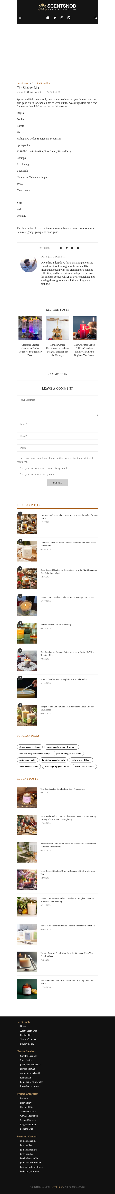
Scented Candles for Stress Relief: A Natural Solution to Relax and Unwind (68, 544)
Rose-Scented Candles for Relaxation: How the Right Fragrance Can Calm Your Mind (69, 571)
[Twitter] (55, 18)
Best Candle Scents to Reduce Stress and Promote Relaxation (68, 925)
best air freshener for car (31, 1167)
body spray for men (29, 1171)
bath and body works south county (35, 753)
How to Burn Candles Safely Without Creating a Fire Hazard (67, 597)
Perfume (24, 1098)
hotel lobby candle (29, 1158)
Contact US (25, 1035)
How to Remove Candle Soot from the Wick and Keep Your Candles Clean (67, 954)
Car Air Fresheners (29, 1115)
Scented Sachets (28, 1120)
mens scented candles (29, 766)
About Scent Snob (28, 1031)
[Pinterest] (69, 18)
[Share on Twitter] (66, 248)
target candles (26, 1154)
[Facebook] (48, 18)
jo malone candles (28, 1149)
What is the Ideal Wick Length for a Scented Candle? (64, 679)
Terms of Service (28, 1039)
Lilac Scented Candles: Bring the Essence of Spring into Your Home (68, 872)
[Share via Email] (77, 248)
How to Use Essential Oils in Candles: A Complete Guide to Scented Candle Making (67, 900)
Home (23, 1026)
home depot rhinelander (31, 1082)
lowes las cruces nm (29, 1086)
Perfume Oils (26, 1129)
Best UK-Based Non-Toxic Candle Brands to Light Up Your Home (67, 982)
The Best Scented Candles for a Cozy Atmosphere (63, 789)
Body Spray (26, 1103)
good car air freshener (30, 1162)
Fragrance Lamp (28, 1124)
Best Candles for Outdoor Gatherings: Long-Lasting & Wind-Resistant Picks (68, 653)
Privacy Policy (27, 1044)
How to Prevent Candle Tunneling (56, 624)
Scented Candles (41, 83)
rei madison (25, 1077)
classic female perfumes (30, 747)
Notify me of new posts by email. (38, 474)
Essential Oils (26, 1107)
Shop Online (26, 1060)
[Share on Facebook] (60, 248)
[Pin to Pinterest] (72, 248)
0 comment (42, 248)
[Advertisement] (57, 56)
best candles (26, 1145)
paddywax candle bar (30, 1064)
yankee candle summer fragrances (61, 747)
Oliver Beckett (34, 92)
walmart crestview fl (30, 1073)
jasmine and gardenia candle (68, 753)
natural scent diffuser (81, 760)
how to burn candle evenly (53, 760)
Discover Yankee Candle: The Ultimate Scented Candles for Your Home (69, 517)
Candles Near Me (28, 1056)
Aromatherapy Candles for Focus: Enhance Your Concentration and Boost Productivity (69, 845)
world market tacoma (84, 766)
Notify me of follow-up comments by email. (44, 468)
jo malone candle (28, 1141)
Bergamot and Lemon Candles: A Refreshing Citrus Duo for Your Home (67, 708)
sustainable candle (27, 760)
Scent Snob (23, 83)
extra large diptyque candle (57, 766)
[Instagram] (62, 18)
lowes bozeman (27, 1069)
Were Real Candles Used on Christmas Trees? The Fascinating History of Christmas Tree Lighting (68, 818)
